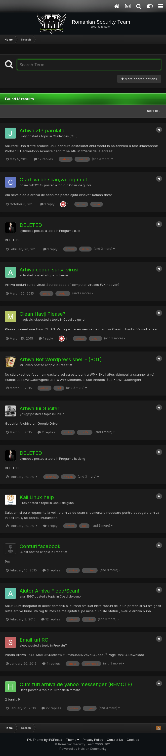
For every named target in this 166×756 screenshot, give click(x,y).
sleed (24, 645)
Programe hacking (72, 458)
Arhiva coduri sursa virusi (49, 270)
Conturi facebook (40, 546)
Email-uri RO (34, 640)
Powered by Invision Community (83, 749)
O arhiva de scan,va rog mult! (54, 180)
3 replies (51, 570)
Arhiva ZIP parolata (42, 131)
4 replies (51, 663)
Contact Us (115, 740)
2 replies (46, 432)
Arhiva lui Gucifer (39, 408)
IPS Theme (35, 740)
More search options (139, 79)
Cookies (133, 740)
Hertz (23, 690)
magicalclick (29, 319)
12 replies (43, 159)
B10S (23, 503)
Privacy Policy (93, 740)
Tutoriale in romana (67, 690)
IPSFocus (55, 740)
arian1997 (27, 596)
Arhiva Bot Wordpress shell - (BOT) (61, 359)
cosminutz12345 (31, 185)
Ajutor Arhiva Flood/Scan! (49, 591)
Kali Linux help (37, 497)
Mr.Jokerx (26, 365)
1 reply (47, 204)
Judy (23, 136)
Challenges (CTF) (65, 136)
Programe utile (69, 231)
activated (26, 275)
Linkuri (63, 275)
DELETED (31, 225)
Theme (72, 740)
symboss (26, 231)
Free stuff (65, 365)
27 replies (51, 708)
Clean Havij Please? (42, 314)
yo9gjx (25, 414)
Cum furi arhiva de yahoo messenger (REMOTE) (76, 684)
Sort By (154, 110)
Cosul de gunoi (80, 185)
